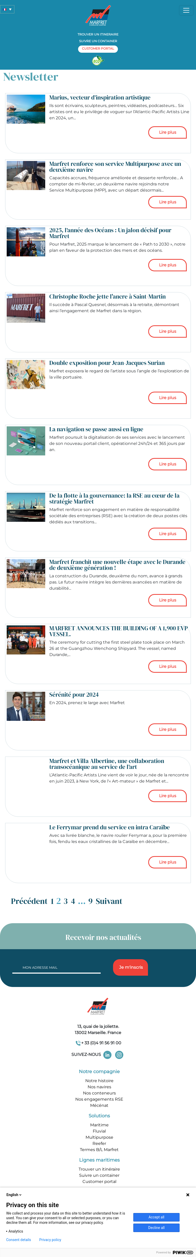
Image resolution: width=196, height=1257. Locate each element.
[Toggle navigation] (186, 10)
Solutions (99, 1116)
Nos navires (99, 1086)
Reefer (99, 1143)
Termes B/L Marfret (99, 1149)
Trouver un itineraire (98, 34)
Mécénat (99, 1105)
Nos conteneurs (99, 1093)
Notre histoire (99, 1080)
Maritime (99, 1125)
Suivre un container (98, 41)
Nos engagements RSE (99, 1099)
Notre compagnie (99, 1071)
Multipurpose (99, 1137)
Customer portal (99, 1181)
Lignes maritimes (99, 1160)
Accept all (156, 1217)
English (14, 1195)
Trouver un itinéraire (99, 1169)
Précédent (29, 901)
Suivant (109, 901)
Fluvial (99, 1131)
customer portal (98, 48)
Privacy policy (50, 1240)
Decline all (156, 1228)
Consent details (18, 1240)
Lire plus (167, 132)
